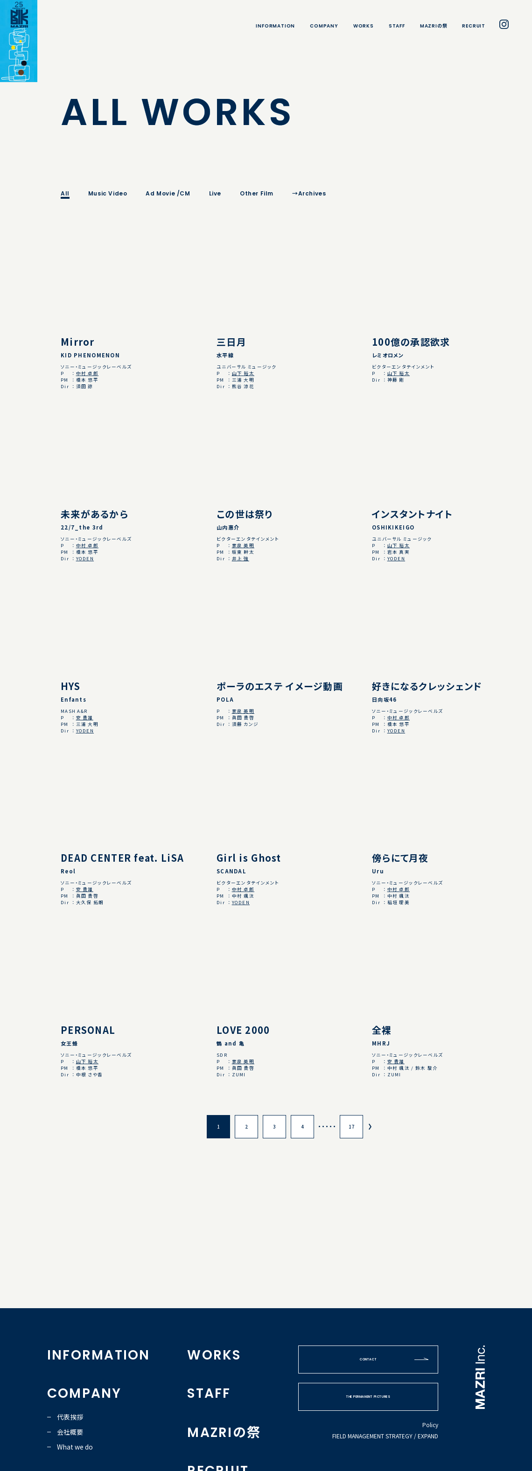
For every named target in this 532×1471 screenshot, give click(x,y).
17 (351, 1126)
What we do (75, 1446)
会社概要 (70, 1431)
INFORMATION (275, 25)
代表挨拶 (70, 1417)
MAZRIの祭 (434, 25)
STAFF (397, 25)
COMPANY (324, 25)
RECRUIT (473, 25)
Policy (430, 1425)
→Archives (309, 193)
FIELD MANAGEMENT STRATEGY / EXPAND (385, 1436)
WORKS (363, 25)
